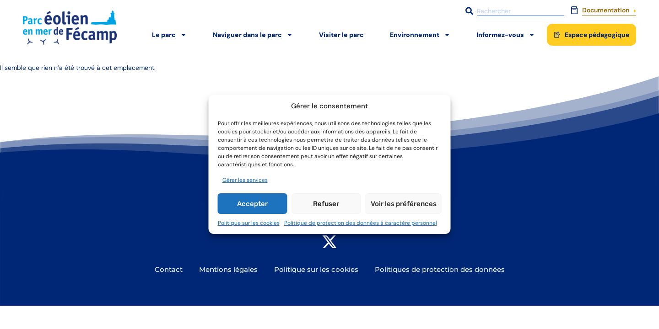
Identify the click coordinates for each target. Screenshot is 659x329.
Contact (169, 269)
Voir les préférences (404, 204)
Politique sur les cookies (249, 223)
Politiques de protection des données (440, 269)
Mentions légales (228, 269)
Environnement (420, 34)
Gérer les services (245, 180)
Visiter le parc (341, 35)
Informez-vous (505, 34)
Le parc (169, 34)
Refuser (326, 204)
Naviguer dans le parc (253, 34)
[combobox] (513, 11)
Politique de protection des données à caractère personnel (360, 223)
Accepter (252, 204)
